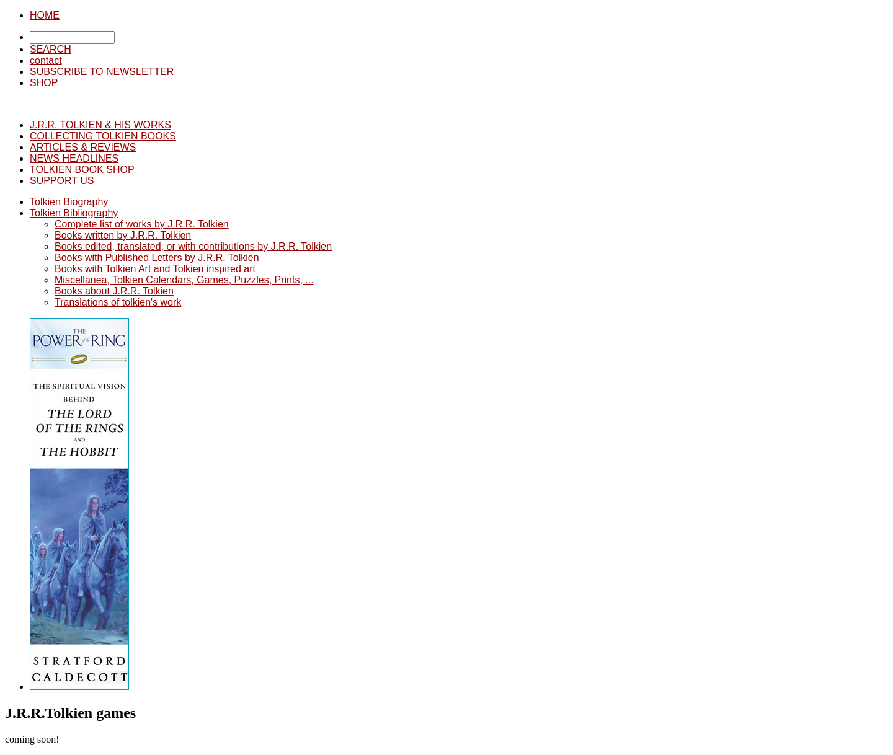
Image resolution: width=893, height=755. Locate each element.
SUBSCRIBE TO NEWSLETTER (102, 71)
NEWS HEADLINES (74, 158)
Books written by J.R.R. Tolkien (123, 235)
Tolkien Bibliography (74, 213)
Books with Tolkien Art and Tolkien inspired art (155, 268)
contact (46, 60)
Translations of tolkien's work (118, 302)
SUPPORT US (62, 180)
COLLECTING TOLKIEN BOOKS (103, 136)
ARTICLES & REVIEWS (83, 147)
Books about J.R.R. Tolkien (114, 291)
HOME (45, 15)
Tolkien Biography (69, 201)
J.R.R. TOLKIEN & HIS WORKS (100, 125)
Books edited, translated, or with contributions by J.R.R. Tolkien (193, 246)
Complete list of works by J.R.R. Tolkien (142, 224)
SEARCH (50, 49)
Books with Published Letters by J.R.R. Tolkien (157, 257)
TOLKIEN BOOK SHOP (82, 169)
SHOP (44, 82)
